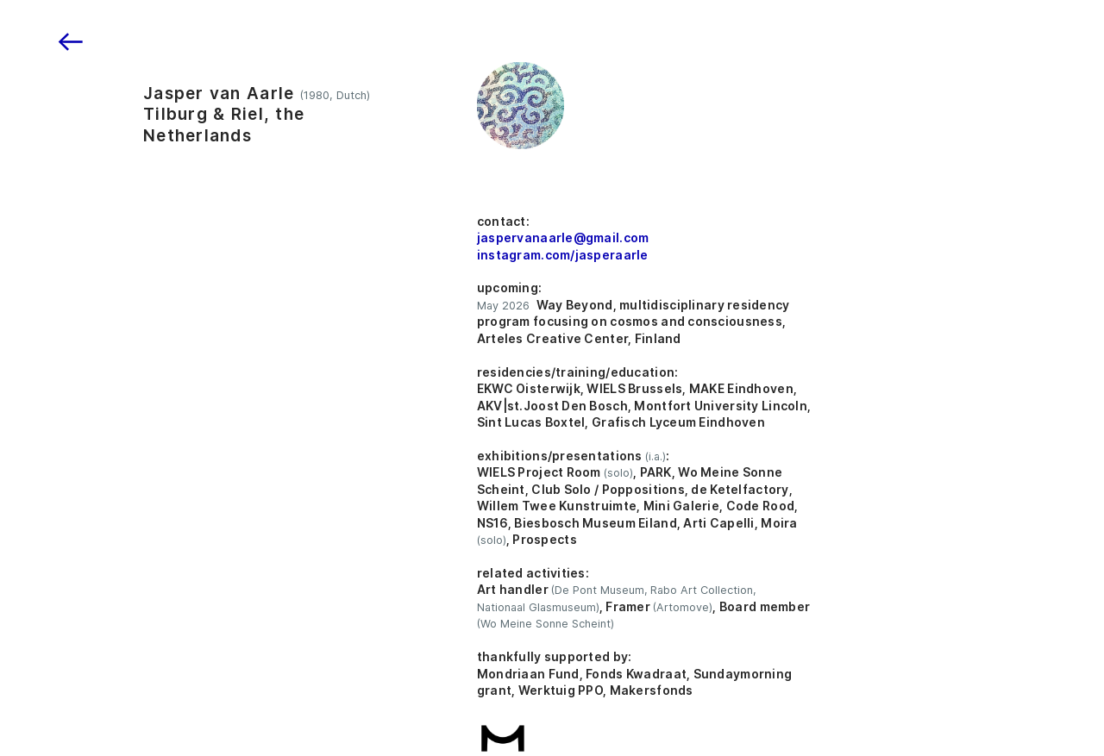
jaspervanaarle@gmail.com (563, 238)
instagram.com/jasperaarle (563, 255)
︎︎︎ (70, 41)
